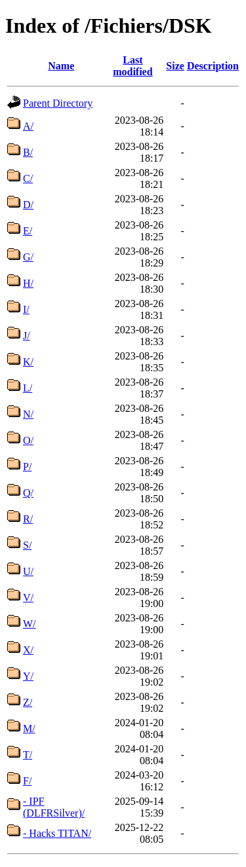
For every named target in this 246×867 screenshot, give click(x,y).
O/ (28, 440)
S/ (27, 545)
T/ (27, 754)
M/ (29, 728)
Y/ (28, 676)
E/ (27, 230)
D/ (28, 204)
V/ (28, 597)
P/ (27, 466)
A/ (28, 126)
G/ (28, 257)
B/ (28, 152)
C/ (28, 178)
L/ (27, 388)
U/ (28, 571)
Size (175, 65)
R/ (28, 519)
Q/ (28, 492)
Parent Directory (57, 103)
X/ (28, 649)
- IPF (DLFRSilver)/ (54, 807)
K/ (28, 361)
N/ (28, 414)
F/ (27, 780)
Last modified (132, 65)
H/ (28, 283)
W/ (29, 623)
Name (61, 65)
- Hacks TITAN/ (57, 833)
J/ (26, 335)
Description (213, 65)
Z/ (27, 702)
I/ (26, 309)
